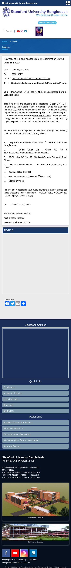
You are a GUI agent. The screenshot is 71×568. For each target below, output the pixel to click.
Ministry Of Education (13, 428)
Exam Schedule (10, 399)
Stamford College (11, 446)
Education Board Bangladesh (17, 434)
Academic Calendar (12, 393)
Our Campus (9, 387)
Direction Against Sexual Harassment (20, 440)
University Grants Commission (17, 422)
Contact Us (8, 411)
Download (8, 405)
